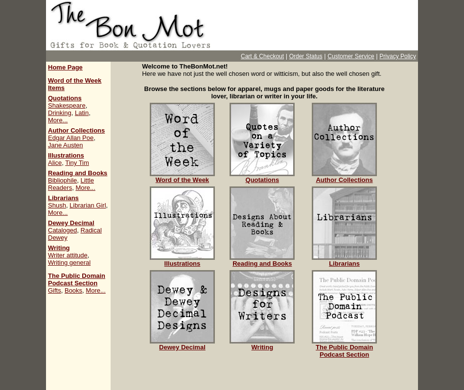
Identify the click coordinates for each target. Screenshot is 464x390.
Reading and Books (77, 173)
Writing (59, 248)
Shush (57, 205)
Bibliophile (62, 180)
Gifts (54, 290)
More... (58, 120)
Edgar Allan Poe (70, 137)
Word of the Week (182, 177)
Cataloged (62, 230)
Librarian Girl (88, 205)
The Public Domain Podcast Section (76, 279)
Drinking (59, 112)
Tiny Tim (77, 162)
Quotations (65, 98)
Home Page (65, 67)
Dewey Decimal (71, 223)
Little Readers (71, 184)
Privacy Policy (397, 56)
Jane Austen (65, 145)
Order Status (306, 56)
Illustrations (66, 155)
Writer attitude (68, 255)
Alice (55, 162)
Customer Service (350, 56)
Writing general (69, 262)
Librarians (63, 198)
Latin (82, 112)
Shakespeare (67, 105)
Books (73, 290)
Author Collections (76, 130)
